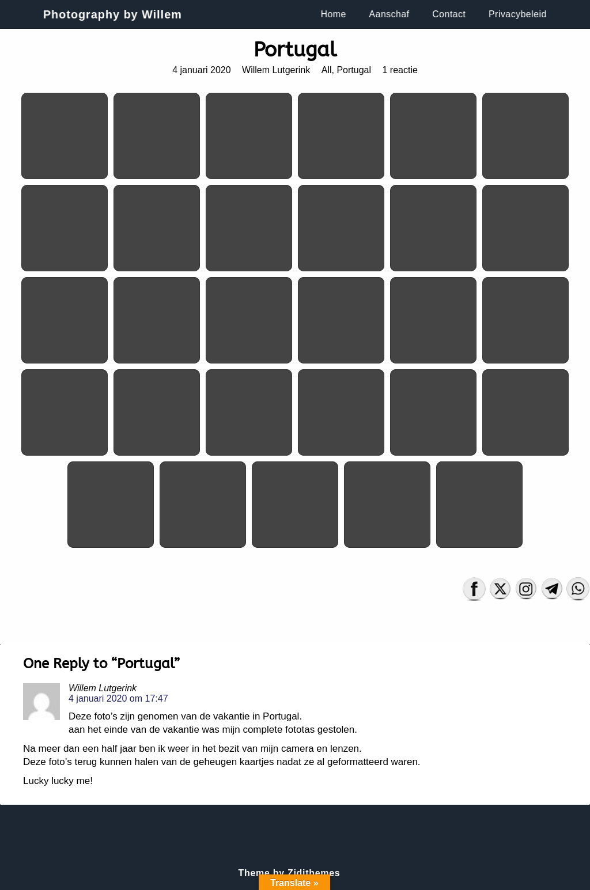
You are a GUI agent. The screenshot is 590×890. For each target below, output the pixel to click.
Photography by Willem (111, 14)
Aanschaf (390, 14)
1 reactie (399, 70)
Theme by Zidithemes (290, 873)
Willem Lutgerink (276, 70)
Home (334, 14)
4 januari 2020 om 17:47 (118, 698)
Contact (451, 14)
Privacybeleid (519, 14)
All (327, 70)
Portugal (353, 70)
